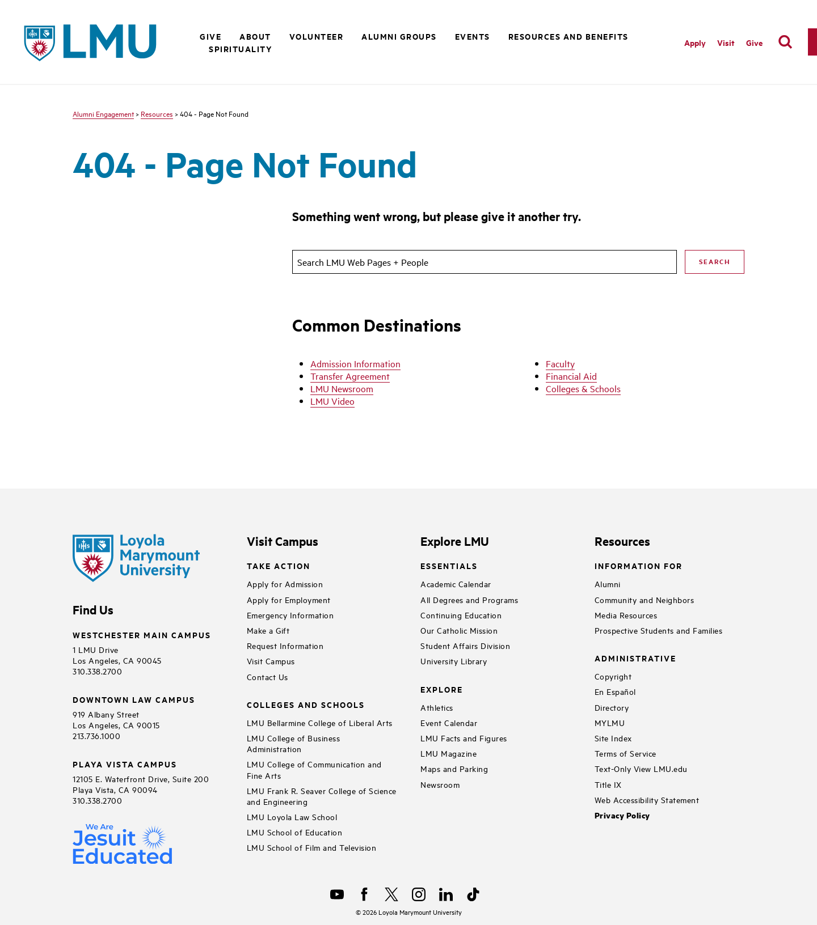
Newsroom (440, 784)
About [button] (255, 36)
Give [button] (210, 36)
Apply (695, 42)
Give (754, 42)
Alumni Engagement (103, 113)
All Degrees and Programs (469, 599)
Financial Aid (571, 376)
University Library (453, 660)
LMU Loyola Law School (292, 816)
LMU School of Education (295, 831)
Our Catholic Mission (459, 630)
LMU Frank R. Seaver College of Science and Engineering (322, 796)
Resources (157, 113)
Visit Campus (271, 660)
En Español (615, 691)
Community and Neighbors (644, 599)
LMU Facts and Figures (463, 737)
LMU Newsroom (341, 388)
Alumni (608, 583)
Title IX (608, 784)
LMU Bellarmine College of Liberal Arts (320, 722)
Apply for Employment (289, 599)
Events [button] (472, 36)
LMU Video (332, 400)
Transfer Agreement (350, 376)
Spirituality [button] (240, 48)
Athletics (436, 707)
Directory (612, 707)
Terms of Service (625, 753)
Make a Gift (268, 630)
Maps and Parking (454, 768)
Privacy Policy (622, 815)
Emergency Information (290, 614)
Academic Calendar (455, 583)
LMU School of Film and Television (312, 847)
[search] (785, 42)
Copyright (613, 676)
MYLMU (610, 722)
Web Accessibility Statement (647, 799)
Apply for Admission (285, 583)
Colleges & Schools (583, 388)
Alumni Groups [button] (399, 36)
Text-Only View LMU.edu (641, 768)
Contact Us (267, 676)
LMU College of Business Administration (293, 743)
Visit (726, 42)
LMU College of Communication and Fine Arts (314, 769)
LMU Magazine (448, 753)
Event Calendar (448, 722)
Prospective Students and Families (659, 630)
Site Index (613, 737)
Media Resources (626, 614)
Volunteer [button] (316, 36)
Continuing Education (461, 614)
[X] (391, 894)
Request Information (285, 645)
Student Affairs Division (465, 645)
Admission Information (355, 363)
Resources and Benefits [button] (568, 36)
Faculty (560, 363)
